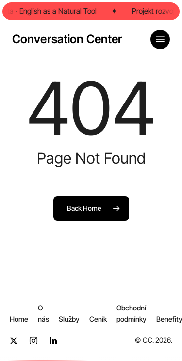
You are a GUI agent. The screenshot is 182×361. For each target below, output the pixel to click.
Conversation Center (67, 39)
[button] (160, 39)
